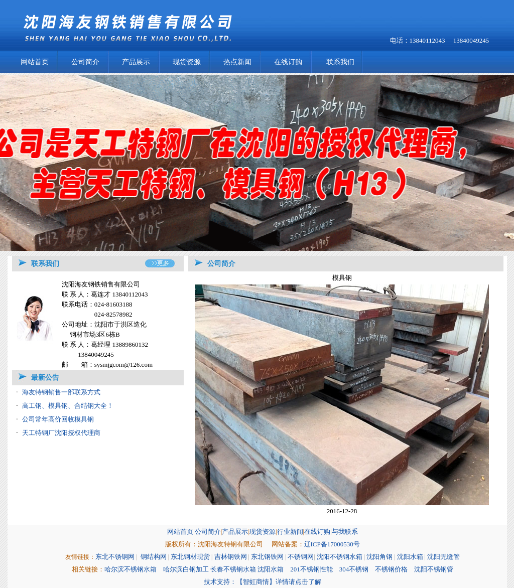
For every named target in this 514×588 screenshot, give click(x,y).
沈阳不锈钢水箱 (339, 556)
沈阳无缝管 (443, 556)
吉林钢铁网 (230, 556)
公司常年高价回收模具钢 (58, 419)
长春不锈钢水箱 (233, 569)
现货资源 (187, 62)
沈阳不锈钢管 (433, 569)
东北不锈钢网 (115, 556)
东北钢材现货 (190, 556)
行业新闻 (290, 531)
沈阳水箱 (410, 556)
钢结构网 (154, 556)
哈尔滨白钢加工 (186, 569)
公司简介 (85, 62)
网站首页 (35, 62)
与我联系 (345, 531)
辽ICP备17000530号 (332, 544)
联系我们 (340, 62)
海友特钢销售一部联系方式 (61, 392)
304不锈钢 (354, 569)
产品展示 (136, 62)
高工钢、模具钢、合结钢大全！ (67, 405)
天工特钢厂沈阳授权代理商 (61, 432)
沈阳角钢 (379, 556)
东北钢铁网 (267, 556)
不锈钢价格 (391, 569)
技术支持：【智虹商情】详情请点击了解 (262, 581)
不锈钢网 (301, 556)
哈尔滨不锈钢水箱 (130, 569)
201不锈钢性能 (311, 569)
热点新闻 (237, 62)
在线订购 (288, 62)
